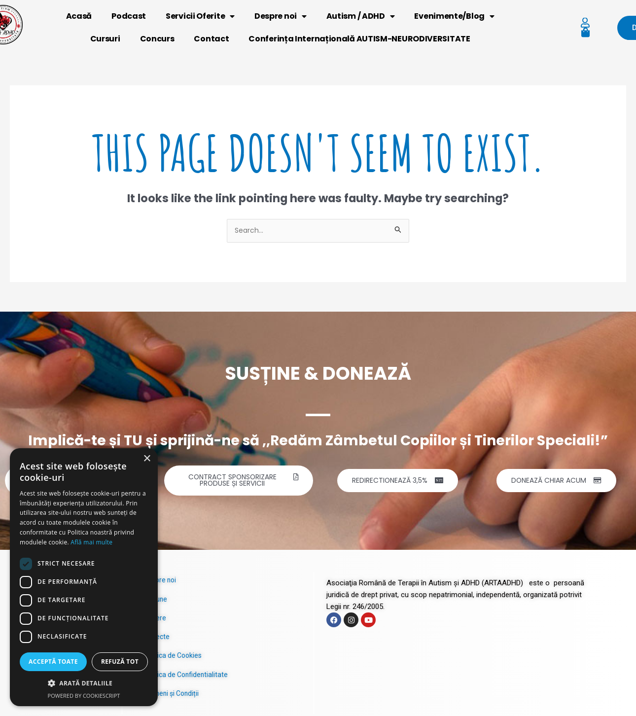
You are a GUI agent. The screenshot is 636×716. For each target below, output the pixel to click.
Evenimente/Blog (455, 16)
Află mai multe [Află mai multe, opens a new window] (91, 542)
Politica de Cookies (174, 657)
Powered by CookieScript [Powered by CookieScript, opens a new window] (84, 695)
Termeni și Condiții (173, 695)
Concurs (157, 38)
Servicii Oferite (200, 16)
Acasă (79, 16)
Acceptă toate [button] (53, 661)
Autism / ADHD (360, 16)
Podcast (128, 16)
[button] (84, 683)
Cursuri (105, 38)
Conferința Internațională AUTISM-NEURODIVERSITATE (359, 38)
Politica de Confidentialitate (187, 676)
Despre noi (280, 16)
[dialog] (84, 577)
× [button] (146, 459)
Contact (211, 38)
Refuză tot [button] (120, 661)
